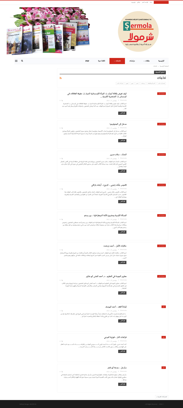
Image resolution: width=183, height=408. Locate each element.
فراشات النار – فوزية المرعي (115, 337)
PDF (87, 61)
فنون (127, 83)
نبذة (151, 2)
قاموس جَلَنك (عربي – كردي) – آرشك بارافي (109, 185)
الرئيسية (161, 61)
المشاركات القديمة (161, 397)
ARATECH (32, 404)
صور (132, 83)
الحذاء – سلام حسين (118, 154)
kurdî (133, 2)
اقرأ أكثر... (122, 113)
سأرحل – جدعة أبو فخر (117, 368)
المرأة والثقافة (151, 83)
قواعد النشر (145, 2)
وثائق (138, 2)
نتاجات (118, 61)
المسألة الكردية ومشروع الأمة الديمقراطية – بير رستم (105, 215)
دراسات (132, 61)
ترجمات (143, 83)
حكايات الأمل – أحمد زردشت (115, 246)
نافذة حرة (101, 61)
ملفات (147, 61)
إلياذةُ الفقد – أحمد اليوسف (115, 307)
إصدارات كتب (161, 83)
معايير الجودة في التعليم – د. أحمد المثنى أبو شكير (106, 276)
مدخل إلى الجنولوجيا (118, 124)
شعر (137, 83)
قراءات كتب (120, 83)
